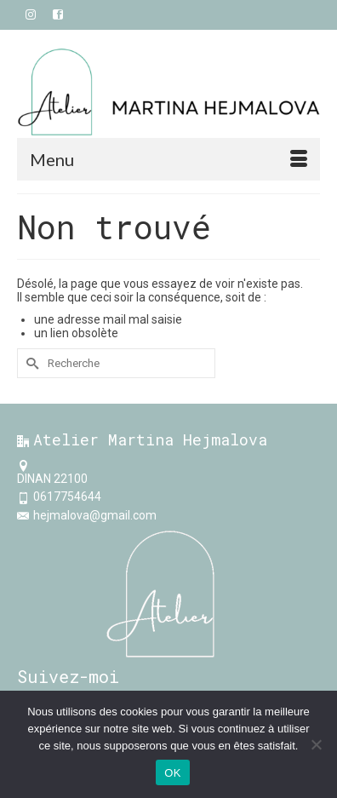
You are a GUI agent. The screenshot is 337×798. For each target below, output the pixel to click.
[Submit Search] (30, 363)
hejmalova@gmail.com (87, 515)
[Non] (315, 744)
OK (172, 772)
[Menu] (168, 159)
